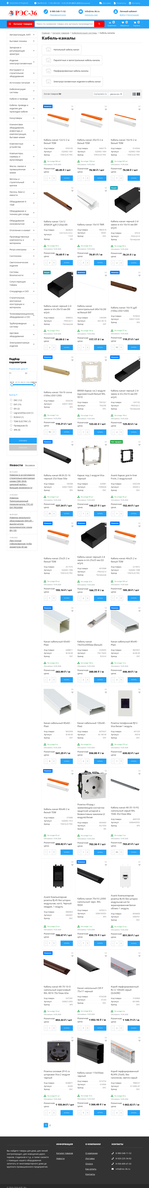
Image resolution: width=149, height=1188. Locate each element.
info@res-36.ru (92, 11)
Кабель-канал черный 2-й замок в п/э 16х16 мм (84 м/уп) (125, 224)
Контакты (90, 1168)
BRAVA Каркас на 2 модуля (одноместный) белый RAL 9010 (91, 392)
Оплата (89, 1157)
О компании (91, 1147)
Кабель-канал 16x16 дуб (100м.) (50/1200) (124, 308)
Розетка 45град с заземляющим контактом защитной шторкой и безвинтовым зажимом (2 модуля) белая (91, 807)
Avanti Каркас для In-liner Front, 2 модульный (124, 475)
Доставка (90, 1152)
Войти (122, 15)
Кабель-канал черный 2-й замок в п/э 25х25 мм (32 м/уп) (91, 557)
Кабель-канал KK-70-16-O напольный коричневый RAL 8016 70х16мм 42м (57, 984)
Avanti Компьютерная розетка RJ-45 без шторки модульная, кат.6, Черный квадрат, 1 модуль (58, 897)
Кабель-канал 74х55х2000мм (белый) (89, 640)
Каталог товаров (20, 23)
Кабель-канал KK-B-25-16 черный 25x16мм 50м (57, 475)
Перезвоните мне (58, 15)
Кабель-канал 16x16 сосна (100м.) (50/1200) (58, 392)
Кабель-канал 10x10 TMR (90, 223)
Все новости (30, 465)
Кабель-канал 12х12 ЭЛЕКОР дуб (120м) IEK (56, 222)
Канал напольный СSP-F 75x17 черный (90, 984)
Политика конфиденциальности (21, 1184)
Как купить (90, 1163)
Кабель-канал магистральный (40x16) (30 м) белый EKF (91, 308)
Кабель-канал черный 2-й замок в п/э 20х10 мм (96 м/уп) (57, 308)
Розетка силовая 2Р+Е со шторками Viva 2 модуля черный (57, 1069)
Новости (60, 1152)
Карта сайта (42, 1184)
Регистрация (133, 15)
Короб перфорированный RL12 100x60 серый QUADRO (125, 984)
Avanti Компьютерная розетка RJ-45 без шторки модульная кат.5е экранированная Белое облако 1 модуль (124, 897)
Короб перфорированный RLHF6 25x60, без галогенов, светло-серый (125, 1069)
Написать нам (91, 15)
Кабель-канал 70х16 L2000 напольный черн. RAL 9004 (91, 897)
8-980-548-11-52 (58, 11)
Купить (66, 178)
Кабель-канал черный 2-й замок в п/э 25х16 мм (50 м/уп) (125, 392)
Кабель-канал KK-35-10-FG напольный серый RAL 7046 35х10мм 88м (125, 806)
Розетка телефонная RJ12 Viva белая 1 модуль (124, 721)
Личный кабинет (128, 11)
